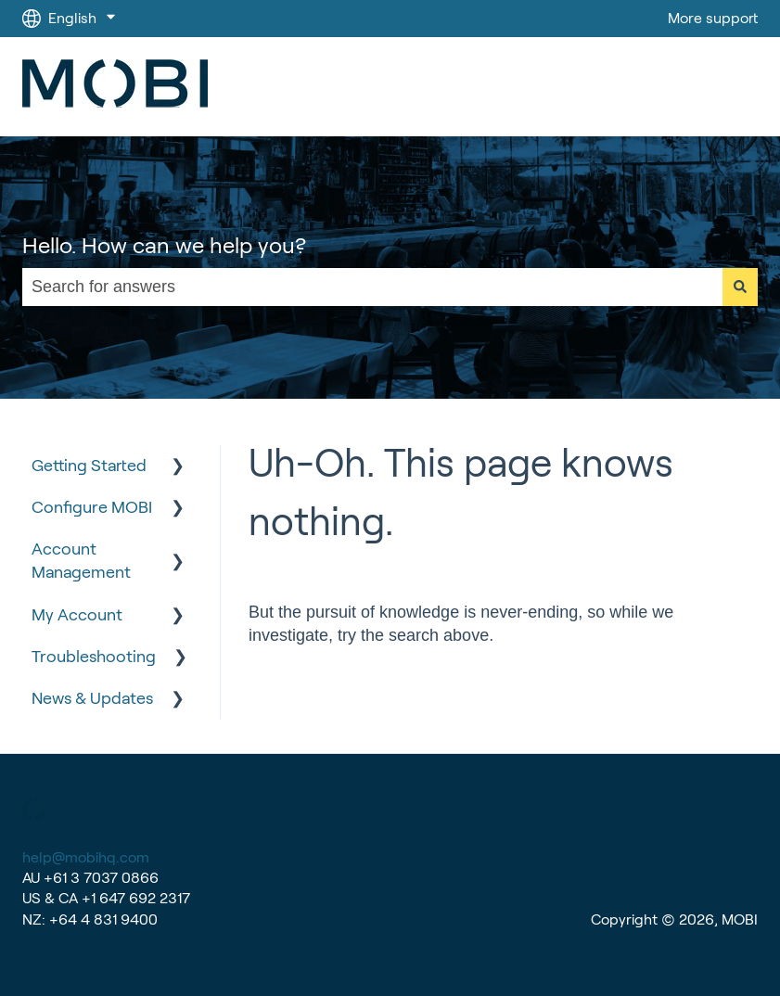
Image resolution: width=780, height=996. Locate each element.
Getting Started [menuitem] (89, 465)
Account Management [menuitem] (81, 560)
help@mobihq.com (85, 857)
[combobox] (372, 287)
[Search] (740, 287)
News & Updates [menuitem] (92, 698)
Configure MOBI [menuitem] (92, 507)
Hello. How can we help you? (164, 245)
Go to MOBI (700, 87)
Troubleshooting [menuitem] (94, 656)
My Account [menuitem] (77, 615)
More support (713, 18)
